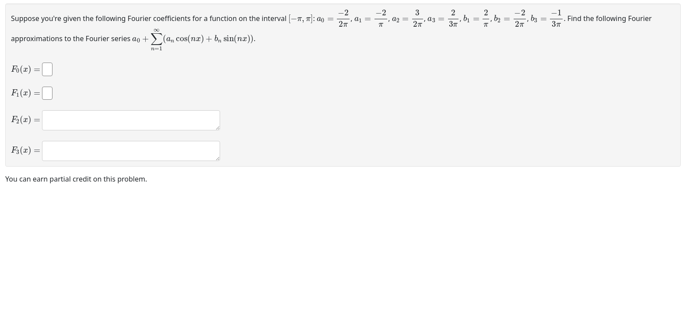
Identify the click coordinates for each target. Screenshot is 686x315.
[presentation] (300, 18)
